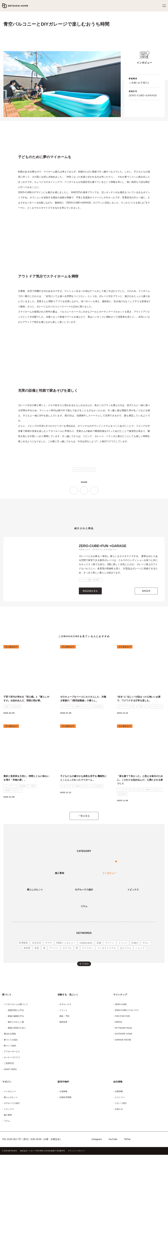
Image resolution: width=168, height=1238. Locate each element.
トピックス (8, 1196)
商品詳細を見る (90, 665)
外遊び (126, 1015)
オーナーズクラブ (11, 1144)
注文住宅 (34, 1015)
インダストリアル (101, 1021)
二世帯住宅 (9, 1150)
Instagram (96, 1226)
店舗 (93, 1015)
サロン (137, 1015)
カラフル (65, 1021)
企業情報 (119, 1178)
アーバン (53, 1021)
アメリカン (84, 1021)
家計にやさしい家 (15, 1109)
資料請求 (146, 665)
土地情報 (63, 1178)
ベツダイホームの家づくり (15, 1091)
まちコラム (118, 1021)
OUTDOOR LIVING (123, 1121)
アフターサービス (11, 1138)
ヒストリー (119, 1184)
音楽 (36, 1021)
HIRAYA (118, 1109)
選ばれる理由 (9, 1121)
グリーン (104, 1015)
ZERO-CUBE (120, 1091)
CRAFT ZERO (10, 1156)
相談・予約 (63, 1103)
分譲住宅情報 (65, 1184)
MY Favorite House (123, 1115)
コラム (6, 1208)
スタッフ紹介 (120, 1190)
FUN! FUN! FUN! (122, 1103)
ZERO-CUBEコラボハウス (126, 1097)
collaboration (81, 1015)
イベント (115, 1015)
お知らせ (119, 1196)
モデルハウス (65, 1091)
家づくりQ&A (9, 1132)
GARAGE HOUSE (122, 1127)
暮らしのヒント (10, 1184)
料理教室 (21, 1015)
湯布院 (147, 1015)
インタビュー (9, 1178)
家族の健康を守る (16, 1103)
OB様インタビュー (62, 1015)
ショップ (130, 1021)
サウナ (46, 1015)
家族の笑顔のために (17, 1115)
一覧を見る (84, 889)
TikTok (128, 1226)
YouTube (113, 1226)
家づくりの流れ (10, 1127)
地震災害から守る (15, 1097)
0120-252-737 (12, 1226)
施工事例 (8, 1202)
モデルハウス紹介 (11, 1190)
